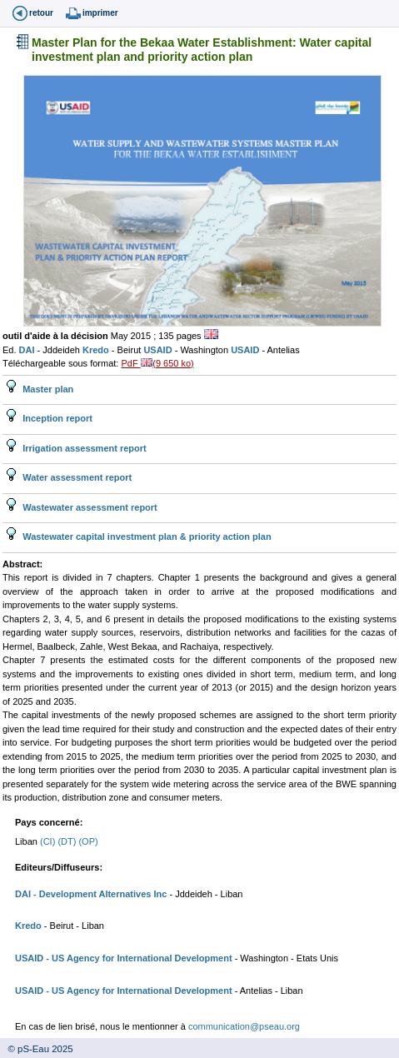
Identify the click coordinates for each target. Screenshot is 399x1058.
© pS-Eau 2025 (36, 1049)
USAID (158, 350)
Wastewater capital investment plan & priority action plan (146, 536)
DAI (28, 350)
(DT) (67, 841)
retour (41, 12)
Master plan (46, 389)
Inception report (56, 418)
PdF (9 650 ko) (157, 363)
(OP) (87, 841)
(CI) (48, 841)
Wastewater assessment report (88, 507)
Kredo (97, 350)
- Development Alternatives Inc (99, 894)
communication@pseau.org (244, 1026)
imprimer (100, 12)
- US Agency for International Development (137, 958)
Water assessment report (76, 477)
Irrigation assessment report (83, 448)
